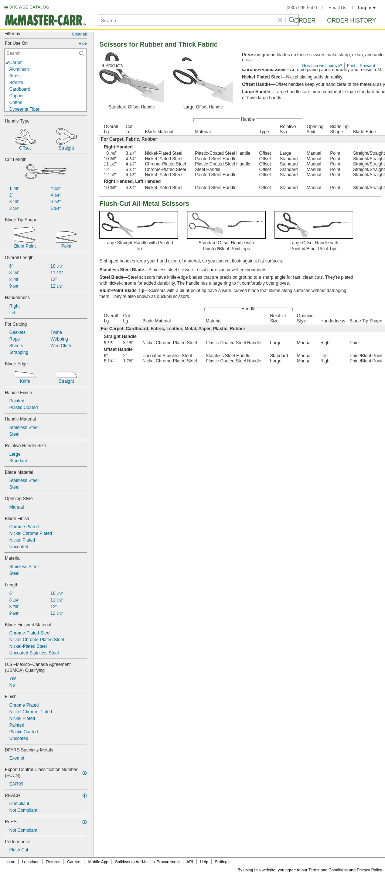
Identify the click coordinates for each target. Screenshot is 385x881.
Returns (53, 862)
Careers (74, 862)
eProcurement (167, 862)
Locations (31, 862)
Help (204, 862)
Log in (367, 7)
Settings (222, 862)
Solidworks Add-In (131, 862)
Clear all (79, 34)
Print (351, 65)
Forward (367, 65)
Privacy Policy (369, 870)
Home (9, 862)
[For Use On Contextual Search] (45, 53)
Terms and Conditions (328, 870)
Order (305, 20)
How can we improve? (322, 65)
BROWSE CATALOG (29, 7)
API (190, 862)
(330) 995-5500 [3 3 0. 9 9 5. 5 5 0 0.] (302, 7)
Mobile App (98, 862)
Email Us (337, 7)
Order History (351, 20)
